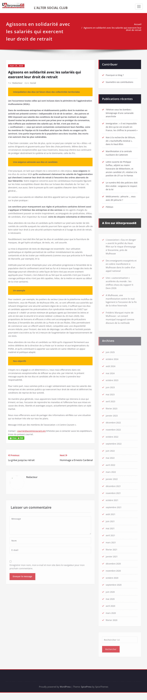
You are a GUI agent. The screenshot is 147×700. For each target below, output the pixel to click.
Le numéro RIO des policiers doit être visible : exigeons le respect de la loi (120, 189)
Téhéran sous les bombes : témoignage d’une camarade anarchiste (120, 112)
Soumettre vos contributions (120, 80)
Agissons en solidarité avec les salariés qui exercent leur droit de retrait (113, 28)
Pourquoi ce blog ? (115, 73)
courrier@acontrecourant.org (31, 449)
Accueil (138, 24)
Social (33, 83)
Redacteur (17, 83)
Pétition (110, 210)
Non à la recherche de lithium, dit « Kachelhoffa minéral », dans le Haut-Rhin (121, 143)
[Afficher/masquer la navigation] (139, 6)
